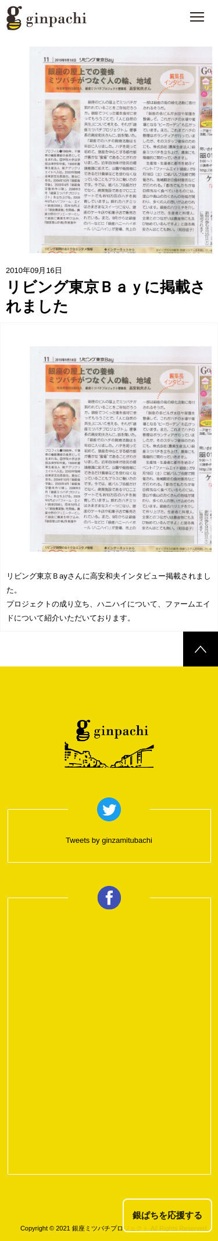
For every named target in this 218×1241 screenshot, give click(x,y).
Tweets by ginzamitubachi (109, 840)
